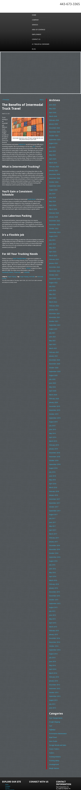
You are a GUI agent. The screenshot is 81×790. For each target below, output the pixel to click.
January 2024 (53, 214)
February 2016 (53, 571)
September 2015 (54, 590)
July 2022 (52, 281)
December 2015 (54, 578)
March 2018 (52, 477)
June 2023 (52, 240)
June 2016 (52, 556)
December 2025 (54, 127)
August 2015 (53, 593)
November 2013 (54, 672)
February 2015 (53, 616)
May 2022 (52, 289)
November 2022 (54, 266)
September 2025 (54, 138)
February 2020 (53, 390)
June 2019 (52, 420)
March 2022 (52, 296)
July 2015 (52, 597)
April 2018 (52, 473)
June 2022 (52, 285)
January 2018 (53, 484)
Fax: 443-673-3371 (61, 777)
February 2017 (53, 526)
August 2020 (53, 368)
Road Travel (52, 720)
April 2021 (52, 338)
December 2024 (54, 172)
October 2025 (53, 135)
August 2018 (53, 458)
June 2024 (52, 195)
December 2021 (54, 308)
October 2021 (53, 315)
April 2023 (52, 247)
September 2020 (54, 364)
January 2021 (53, 349)
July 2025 (52, 146)
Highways (52, 713)
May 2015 (52, 605)
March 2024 (52, 206)
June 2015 (52, 601)
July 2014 (52, 642)
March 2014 (52, 657)
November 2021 (54, 311)
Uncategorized (53, 746)
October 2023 (53, 225)
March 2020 (52, 387)
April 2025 (52, 157)
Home (34, 15)
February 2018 (53, 481)
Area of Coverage (39, 29)
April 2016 (52, 563)
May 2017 (52, 514)
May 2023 (52, 244)
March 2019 (52, 432)
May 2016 (52, 560)
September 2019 (54, 409)
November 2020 (54, 356)
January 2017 (53, 530)
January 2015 (53, 620)
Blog (34, 49)
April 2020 (52, 383)
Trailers (51, 735)
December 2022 (54, 263)
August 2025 (53, 142)
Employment (37, 34)
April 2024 (52, 202)
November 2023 (54, 221)
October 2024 (53, 180)
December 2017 (54, 488)
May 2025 (52, 153)
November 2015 (54, 582)
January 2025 (53, 168)
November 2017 (54, 492)
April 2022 (52, 293)
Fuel (50, 709)
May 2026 (52, 108)
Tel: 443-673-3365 (60, 775)
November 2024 (54, 176)
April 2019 (52, 428)
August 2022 (53, 278)
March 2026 (52, 116)
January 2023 (53, 259)
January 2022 (53, 304)
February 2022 (53, 300)
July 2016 (52, 552)
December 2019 (54, 398)
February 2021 (53, 345)
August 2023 (53, 232)
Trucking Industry (54, 739)
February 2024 (53, 210)
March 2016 (52, 567)
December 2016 (54, 533)
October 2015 (53, 586)
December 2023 (54, 217)
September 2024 (54, 183)
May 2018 (52, 469)
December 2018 (54, 443)
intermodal (30, 275)
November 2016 (54, 537)
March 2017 (52, 522)
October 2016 (53, 541)
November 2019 (54, 402)
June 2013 (52, 691)
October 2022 (53, 270)
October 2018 (53, 450)
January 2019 (53, 439)
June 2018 (52, 466)
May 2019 (52, 424)
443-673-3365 (70, 4)
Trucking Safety (53, 743)
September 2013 (54, 680)
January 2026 (53, 123)
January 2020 (53, 394)
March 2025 (52, 161)
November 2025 (54, 131)
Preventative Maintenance (57, 716)
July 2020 (52, 372)
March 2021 (52, 341)
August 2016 (53, 548)
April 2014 (52, 654)
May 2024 (52, 198)
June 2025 (52, 150)
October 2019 (53, 405)
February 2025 (53, 165)
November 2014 (54, 627)
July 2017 (52, 507)
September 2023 (54, 229)
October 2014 (53, 631)
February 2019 (53, 435)
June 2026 (52, 105)
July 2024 (52, 191)
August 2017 (53, 503)
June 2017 (52, 511)
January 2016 (53, 575)
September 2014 (54, 635)
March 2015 (52, 612)
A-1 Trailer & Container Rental (60, 783)
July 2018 (52, 462)
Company (36, 20)
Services (35, 25)
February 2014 (53, 661)
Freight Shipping (12, 275)
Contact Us (36, 39)
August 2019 (53, 413)
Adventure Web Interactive (64, 788)
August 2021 (53, 323)
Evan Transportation (55, 701)
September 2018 (54, 454)
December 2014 (54, 624)
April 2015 (52, 608)
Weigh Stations (53, 750)
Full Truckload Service (23, 785)
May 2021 (52, 334)
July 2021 (52, 326)
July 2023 (52, 236)
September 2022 (54, 274)
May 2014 (52, 650)
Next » (42, 99)
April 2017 (52, 518)
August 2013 (53, 684)
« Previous (5, 99)
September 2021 (54, 319)
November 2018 (54, 447)
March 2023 (52, 251)
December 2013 (54, 669)
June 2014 (52, 646)
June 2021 (52, 330)
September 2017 (54, 499)
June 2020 (52, 375)
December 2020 (54, 353)
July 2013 (52, 687)
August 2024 (53, 187)
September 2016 (54, 545)
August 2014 (53, 639)
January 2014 (53, 665)
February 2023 (53, 255)
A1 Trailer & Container (40, 44)
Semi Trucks (52, 724)
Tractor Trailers (53, 731)
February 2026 (53, 120)
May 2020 (52, 379)
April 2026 (52, 112)
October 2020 (53, 360)
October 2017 (53, 496)
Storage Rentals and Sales (57, 728)
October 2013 (53, 676)
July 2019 (52, 417)
